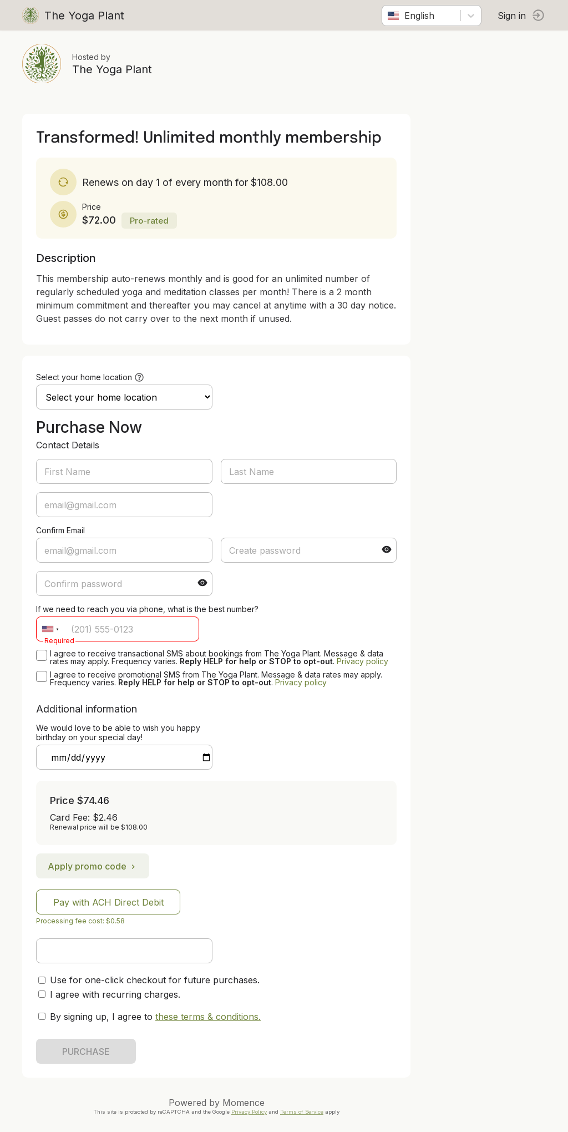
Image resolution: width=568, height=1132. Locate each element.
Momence (243, 1102)
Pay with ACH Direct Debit (108, 902)
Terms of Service (301, 1112)
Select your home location (84, 377)
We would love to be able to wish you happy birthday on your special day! (118, 732)
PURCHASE (86, 1051)
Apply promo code (93, 866)
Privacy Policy (249, 1112)
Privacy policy (362, 661)
